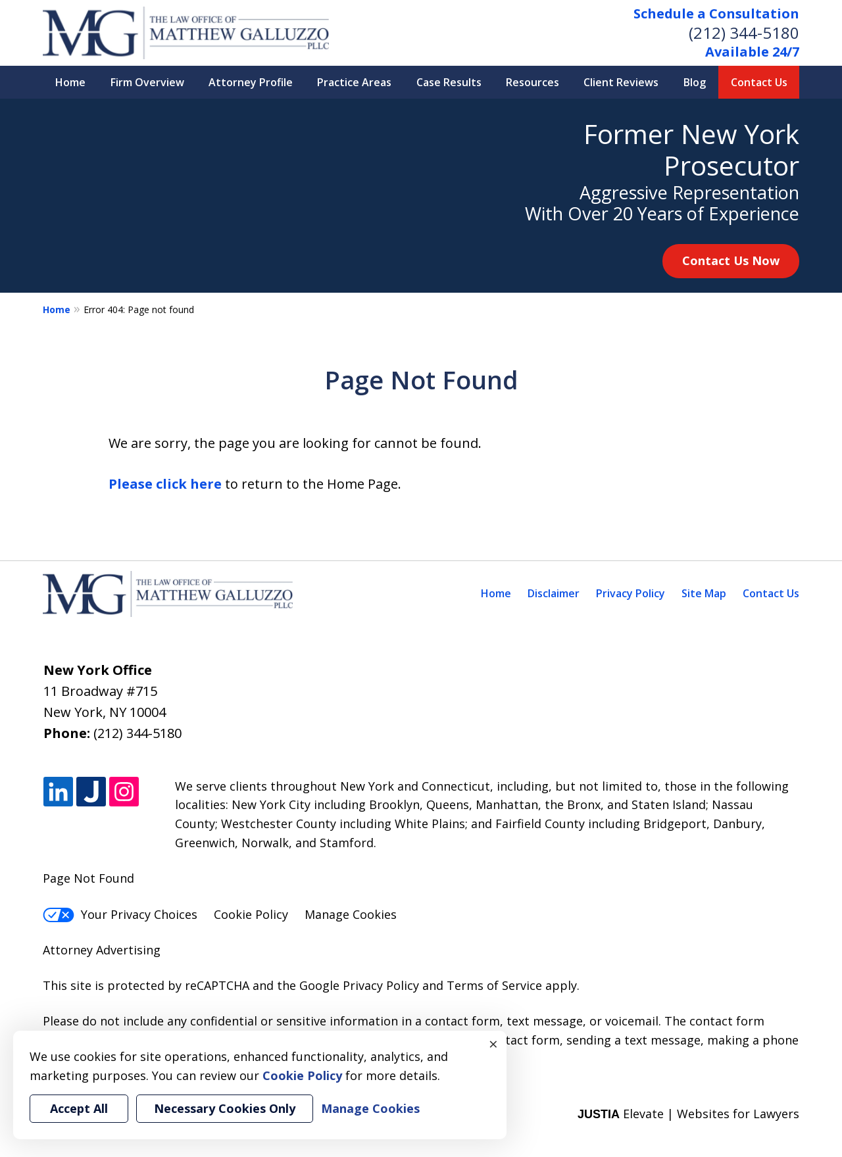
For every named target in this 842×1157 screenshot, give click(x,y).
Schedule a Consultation (716, 13)
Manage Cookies (351, 914)
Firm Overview (147, 82)
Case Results (449, 82)
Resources (532, 82)
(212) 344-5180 (744, 32)
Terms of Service (494, 985)
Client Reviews (620, 82)
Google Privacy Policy (359, 985)
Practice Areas (354, 82)
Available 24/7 (752, 52)
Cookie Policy (251, 914)
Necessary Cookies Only (224, 1108)
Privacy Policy (630, 593)
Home (70, 82)
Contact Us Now (731, 260)
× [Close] (493, 1044)
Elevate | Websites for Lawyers (688, 1113)
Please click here (165, 484)
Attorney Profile (251, 82)
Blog (694, 82)
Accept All (79, 1108)
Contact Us (759, 82)
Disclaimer (554, 593)
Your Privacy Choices (120, 914)
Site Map (703, 593)
